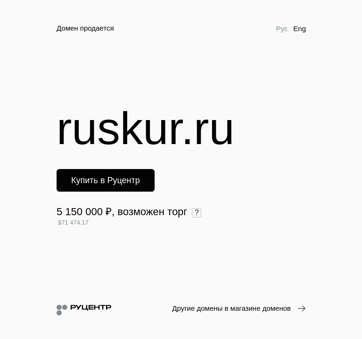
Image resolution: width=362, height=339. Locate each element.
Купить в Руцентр (105, 180)
